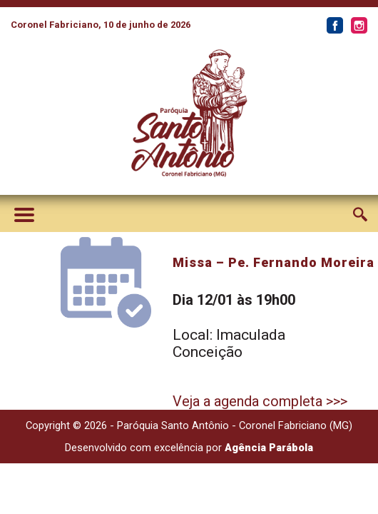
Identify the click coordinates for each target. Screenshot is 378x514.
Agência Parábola (269, 447)
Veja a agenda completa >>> (260, 401)
